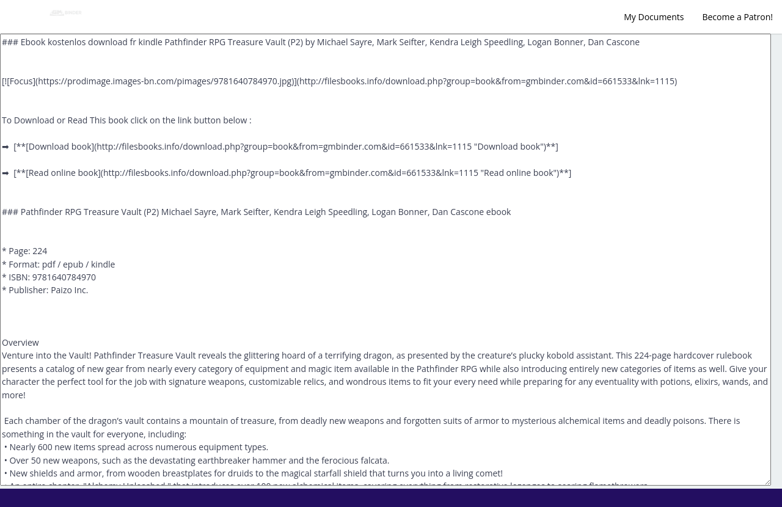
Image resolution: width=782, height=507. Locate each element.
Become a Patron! (737, 17)
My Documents (654, 17)
